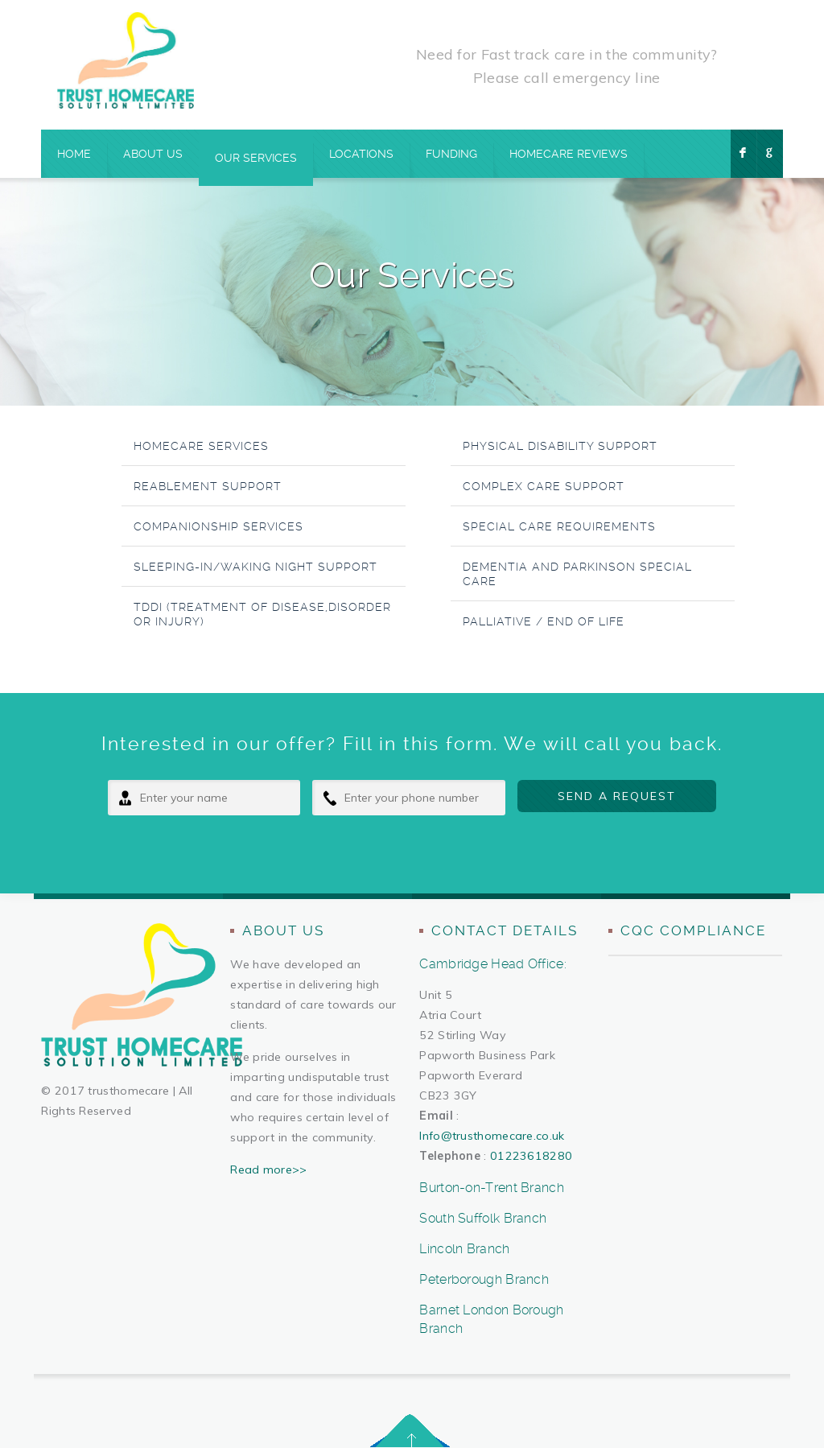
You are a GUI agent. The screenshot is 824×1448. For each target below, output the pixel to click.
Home (74, 153)
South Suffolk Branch (482, 1218)
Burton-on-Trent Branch (491, 1187)
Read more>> (268, 1169)
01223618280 (531, 1156)
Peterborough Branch (484, 1279)
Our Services (256, 157)
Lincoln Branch (464, 1248)
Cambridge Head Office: (492, 964)
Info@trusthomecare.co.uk (491, 1135)
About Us (153, 153)
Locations (361, 153)
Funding (451, 153)
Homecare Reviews (568, 153)
